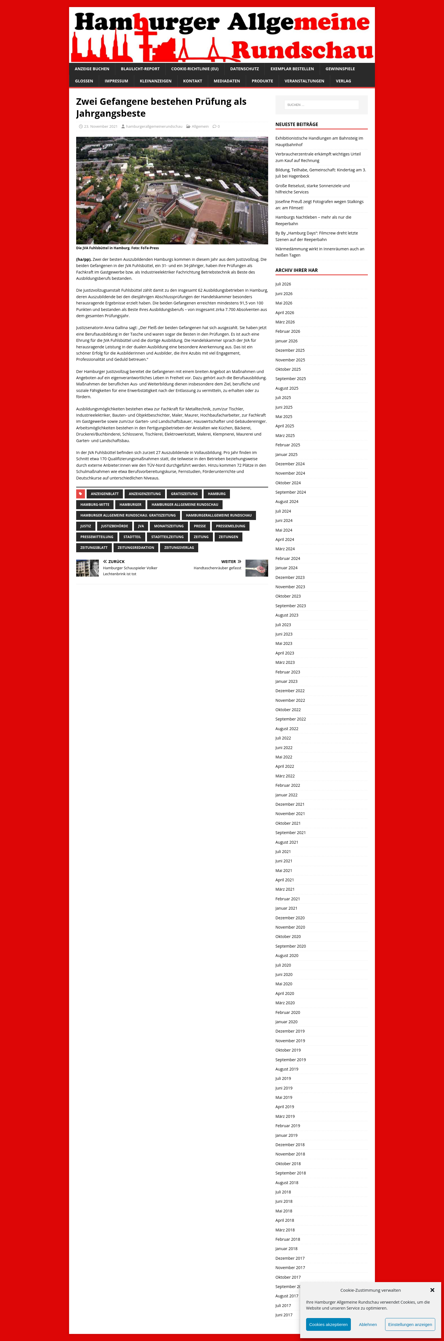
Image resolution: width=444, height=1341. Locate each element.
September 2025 (291, 378)
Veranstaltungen (304, 81)
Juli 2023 (283, 624)
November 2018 (290, 1154)
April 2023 (285, 653)
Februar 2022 (288, 785)
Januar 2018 (287, 1248)
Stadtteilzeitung (167, 536)
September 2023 (291, 605)
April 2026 (285, 312)
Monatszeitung (169, 526)
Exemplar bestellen (292, 68)
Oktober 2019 (288, 1050)
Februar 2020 (288, 1012)
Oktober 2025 (288, 369)
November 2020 (290, 927)
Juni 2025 (284, 407)
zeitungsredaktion (136, 547)
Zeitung (201, 536)
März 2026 (285, 322)
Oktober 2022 (288, 709)
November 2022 (290, 700)
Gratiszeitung (184, 493)
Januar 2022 (287, 795)
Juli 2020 (283, 965)
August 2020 (287, 955)
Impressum (116, 81)
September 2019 (291, 1059)
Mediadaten (227, 81)
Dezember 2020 (290, 917)
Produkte (262, 81)
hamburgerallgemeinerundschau (154, 126)
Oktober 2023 (288, 596)
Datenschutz (244, 68)
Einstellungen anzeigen (410, 1324)
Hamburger (130, 504)
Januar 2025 (287, 454)
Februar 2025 (288, 444)
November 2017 (290, 1267)
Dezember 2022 (290, 690)
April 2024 (285, 539)
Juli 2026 (283, 284)
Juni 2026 (284, 293)
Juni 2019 (284, 1088)
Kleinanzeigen (156, 81)
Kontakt (192, 81)
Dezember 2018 (290, 1144)
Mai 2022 (284, 757)
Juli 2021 (283, 851)
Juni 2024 (284, 520)
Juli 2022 (283, 738)
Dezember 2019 (290, 1031)
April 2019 (285, 1106)
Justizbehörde (114, 526)
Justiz (85, 526)
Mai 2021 (284, 870)
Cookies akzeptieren (328, 1324)
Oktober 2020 (288, 936)
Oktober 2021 (288, 823)
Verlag (343, 81)
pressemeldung (230, 526)
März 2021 (285, 889)
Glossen (84, 81)
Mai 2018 (284, 1211)
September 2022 (291, 719)
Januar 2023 (287, 681)
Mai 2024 (284, 530)
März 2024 (285, 548)
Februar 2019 (288, 1125)
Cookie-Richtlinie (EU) (195, 68)
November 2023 (290, 586)
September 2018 (291, 1173)
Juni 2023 (284, 634)
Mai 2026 (284, 303)
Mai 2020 (284, 983)
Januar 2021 (287, 908)
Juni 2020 (284, 974)
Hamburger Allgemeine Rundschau (184, 504)
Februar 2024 (288, 558)
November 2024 (290, 473)
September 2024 (291, 492)
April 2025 (285, 425)
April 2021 (285, 879)
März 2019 (285, 1116)
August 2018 (287, 1182)
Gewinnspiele (340, 68)
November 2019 (290, 1040)
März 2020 (285, 1002)
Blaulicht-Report (140, 68)
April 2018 (285, 1220)
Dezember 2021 (290, 804)
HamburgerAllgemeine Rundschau (219, 515)
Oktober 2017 (288, 1277)
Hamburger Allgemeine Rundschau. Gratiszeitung (128, 515)
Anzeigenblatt (105, 493)
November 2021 (290, 813)
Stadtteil (132, 536)
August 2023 (287, 615)
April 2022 (285, 766)
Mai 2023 (284, 643)
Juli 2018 (283, 1192)
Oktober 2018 (288, 1163)
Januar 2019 (287, 1135)
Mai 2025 (284, 416)
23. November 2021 (101, 126)
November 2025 (290, 360)
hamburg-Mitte (94, 504)
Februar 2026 (288, 331)
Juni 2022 (284, 747)
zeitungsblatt (94, 547)
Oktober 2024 (288, 482)
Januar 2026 (287, 341)
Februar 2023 (288, 672)
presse (200, 526)
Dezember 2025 (290, 350)
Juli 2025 (283, 397)
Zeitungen (228, 536)
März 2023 (285, 662)
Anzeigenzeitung (145, 493)
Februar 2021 (288, 898)
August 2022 (287, 728)
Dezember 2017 (290, 1258)
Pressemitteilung (96, 536)
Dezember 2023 (290, 577)
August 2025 (287, 388)
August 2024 (287, 501)
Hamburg (217, 493)
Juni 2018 (284, 1201)
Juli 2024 (283, 511)
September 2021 (291, 832)
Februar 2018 (288, 1239)
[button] (432, 1290)
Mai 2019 (284, 1097)
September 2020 (291, 946)
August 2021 (287, 842)
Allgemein (200, 126)
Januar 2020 (287, 1021)
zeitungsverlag (179, 547)
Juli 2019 (283, 1078)
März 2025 (285, 435)
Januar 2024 (287, 567)
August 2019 (287, 1069)
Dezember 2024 (290, 463)
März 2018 (285, 1230)
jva (141, 526)
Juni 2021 (284, 861)
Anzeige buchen (92, 68)
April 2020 (285, 993)
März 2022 (285, 776)
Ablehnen (368, 1324)
